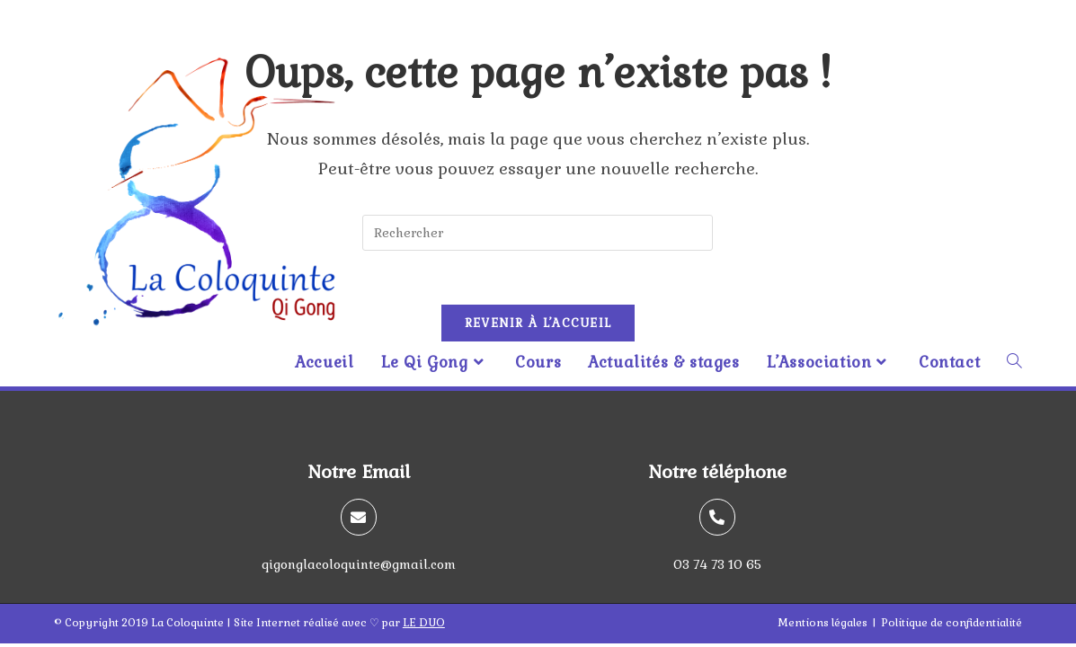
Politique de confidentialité (951, 623)
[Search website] (1014, 362)
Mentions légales (822, 623)
